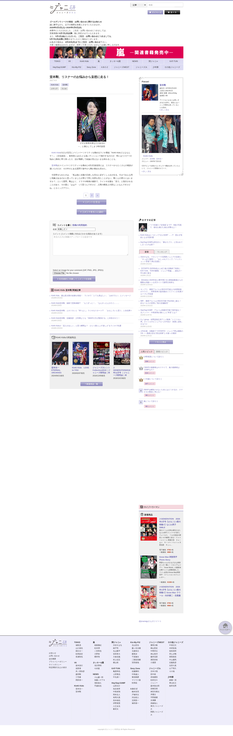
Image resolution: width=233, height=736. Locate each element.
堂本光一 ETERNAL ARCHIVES (56, 370)
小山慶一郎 (98, 677)
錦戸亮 (115, 648)
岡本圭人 (116, 695)
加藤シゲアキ (99, 680)
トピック (121, 13)
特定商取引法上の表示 (58, 668)
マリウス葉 (136, 680)
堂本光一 (159, 159)
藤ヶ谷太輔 (136, 648)
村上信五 (116, 660)
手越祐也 (97, 686)
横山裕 (115, 663)
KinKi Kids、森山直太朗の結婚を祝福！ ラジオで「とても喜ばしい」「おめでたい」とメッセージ (91, 296)
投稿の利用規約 (79, 225)
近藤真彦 (172, 663)
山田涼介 (116, 686)
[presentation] (75, 260)
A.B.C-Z (133, 689)
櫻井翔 (97, 657)
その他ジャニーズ (175, 642)
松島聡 (134, 683)
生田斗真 (172, 666)
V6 (75, 663)
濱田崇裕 (154, 660)
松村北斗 (154, 680)
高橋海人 (154, 703)
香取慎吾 (172, 657)
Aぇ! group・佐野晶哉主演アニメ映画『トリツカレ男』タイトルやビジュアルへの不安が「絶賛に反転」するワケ (161, 322)
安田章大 (116, 654)
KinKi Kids (54, 85)
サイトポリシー (55, 665)
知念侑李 (116, 689)
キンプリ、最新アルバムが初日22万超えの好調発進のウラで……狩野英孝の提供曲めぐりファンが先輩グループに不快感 (161, 292)
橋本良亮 (135, 692)
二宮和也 (97, 651)
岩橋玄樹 (154, 689)
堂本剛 (65, 85)
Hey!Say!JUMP (118, 683)
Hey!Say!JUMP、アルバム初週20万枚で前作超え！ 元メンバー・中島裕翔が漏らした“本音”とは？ (161, 311)
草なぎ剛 (172, 654)
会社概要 (52, 659)
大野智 (97, 654)
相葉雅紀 (97, 645)
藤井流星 (154, 657)
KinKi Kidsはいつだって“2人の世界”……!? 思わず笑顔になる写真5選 (161, 236)
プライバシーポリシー (58, 662)
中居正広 (172, 645)
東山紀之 (172, 683)
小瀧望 (153, 663)
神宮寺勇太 (155, 692)
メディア (54, 89)
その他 (172, 672)
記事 (104, 13)
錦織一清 (172, 680)
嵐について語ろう (148, 402)
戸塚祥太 (135, 695)
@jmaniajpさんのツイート (150, 621)
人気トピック (146, 352)
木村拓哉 (172, 648)
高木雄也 (116, 701)
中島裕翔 (116, 692)
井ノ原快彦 (80, 672)
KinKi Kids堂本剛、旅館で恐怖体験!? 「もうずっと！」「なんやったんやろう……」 (85, 303)
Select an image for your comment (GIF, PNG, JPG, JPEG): (78, 270)
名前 (55, 229)
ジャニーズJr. (155, 669)
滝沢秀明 (97, 666)
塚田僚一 (135, 703)
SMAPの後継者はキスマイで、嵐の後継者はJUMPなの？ (159, 369)
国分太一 (79, 651)
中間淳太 (154, 651)
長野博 (78, 669)
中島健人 (135, 675)
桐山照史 (154, 648)
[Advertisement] (161, 198)
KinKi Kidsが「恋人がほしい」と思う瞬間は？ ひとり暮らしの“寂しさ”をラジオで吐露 (86, 326)
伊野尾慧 (116, 703)
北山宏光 (135, 645)
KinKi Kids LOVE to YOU (80, 369)
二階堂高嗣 (136, 660)
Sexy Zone (135, 669)
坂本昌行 (79, 666)
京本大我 (154, 672)
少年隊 (171, 677)
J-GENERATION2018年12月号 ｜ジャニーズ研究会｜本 (121, 372)
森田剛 (78, 675)
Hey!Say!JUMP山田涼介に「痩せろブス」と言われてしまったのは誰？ (161, 243)
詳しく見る (165, 110)
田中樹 (153, 675)
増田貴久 (97, 683)
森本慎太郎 (155, 686)
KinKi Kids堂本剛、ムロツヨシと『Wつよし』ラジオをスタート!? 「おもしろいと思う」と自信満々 (91, 311)
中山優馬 (172, 660)
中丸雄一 (116, 677)
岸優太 (153, 695)
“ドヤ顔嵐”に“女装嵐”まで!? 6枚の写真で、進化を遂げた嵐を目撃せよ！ (166, 226)
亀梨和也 (116, 672)
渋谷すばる (117, 645)
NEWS (96, 674)
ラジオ (64, 89)
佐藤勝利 (135, 672)
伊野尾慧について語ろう (151, 358)
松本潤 (97, 648)
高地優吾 (154, 677)
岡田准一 (79, 680)
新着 (147, 252)
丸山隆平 (116, 651)
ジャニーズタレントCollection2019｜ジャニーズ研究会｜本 (101, 370)
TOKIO (77, 642)
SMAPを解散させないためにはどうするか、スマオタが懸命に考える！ (161, 391)
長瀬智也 (79, 657)
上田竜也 (116, 675)
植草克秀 (172, 686)
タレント (137, 13)
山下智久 (172, 669)
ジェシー (154, 683)
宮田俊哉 (135, 663)
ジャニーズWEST (156, 642)
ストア (88, 13)
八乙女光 (116, 706)
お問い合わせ (54, 656)
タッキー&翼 (98, 663)
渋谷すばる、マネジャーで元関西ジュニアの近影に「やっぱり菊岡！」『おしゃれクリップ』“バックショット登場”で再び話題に (161, 259)
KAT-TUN (116, 669)
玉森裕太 (135, 651)
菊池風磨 (135, 677)
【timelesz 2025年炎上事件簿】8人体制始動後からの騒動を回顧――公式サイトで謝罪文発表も (161, 281)
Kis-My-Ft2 (135, 642)
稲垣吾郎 (172, 651)
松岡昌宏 (79, 654)
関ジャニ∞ (116, 642)
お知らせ (52, 653)
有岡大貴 (116, 698)
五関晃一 (135, 701)
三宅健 (78, 677)
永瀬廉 (153, 700)
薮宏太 (115, 709)
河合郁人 (135, 698)
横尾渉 (134, 654)
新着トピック (162, 352)
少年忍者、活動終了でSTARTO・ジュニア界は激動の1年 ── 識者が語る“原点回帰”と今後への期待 (161, 332)
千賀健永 (135, 657)
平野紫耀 (154, 698)
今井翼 (97, 669)
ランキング (162, 252)
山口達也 (79, 648)
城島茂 (78, 645)
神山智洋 (154, 654)
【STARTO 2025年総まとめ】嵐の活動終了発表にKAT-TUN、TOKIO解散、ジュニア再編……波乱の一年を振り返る (161, 271)
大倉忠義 (116, 657)
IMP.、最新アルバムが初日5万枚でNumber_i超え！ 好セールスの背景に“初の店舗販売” (161, 302)
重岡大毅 (154, 645)
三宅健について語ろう (150, 380)
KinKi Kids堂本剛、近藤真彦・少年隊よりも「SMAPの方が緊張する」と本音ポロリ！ (85, 318)
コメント (56, 234)
